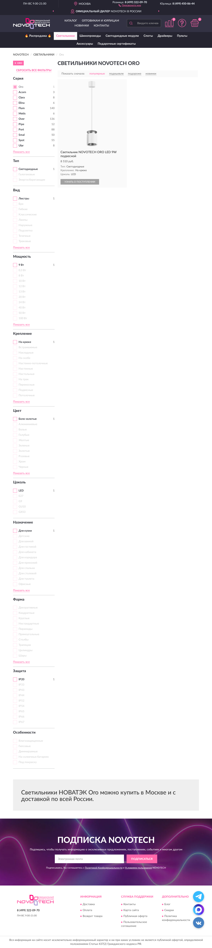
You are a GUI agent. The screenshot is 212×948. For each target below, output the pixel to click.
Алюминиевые (28, 424)
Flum (22, 108)
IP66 (21, 716)
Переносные (26, 384)
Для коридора (28, 557)
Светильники (65, 35)
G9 (20, 501)
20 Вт (22, 297)
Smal (22, 135)
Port (21, 129)
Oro (21, 87)
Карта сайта (131, 910)
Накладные (26, 352)
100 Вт (23, 318)
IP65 (21, 711)
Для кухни (25, 530)
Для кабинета (27, 552)
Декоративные (28, 607)
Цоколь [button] (19, 482)
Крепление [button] (22, 334)
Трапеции (25, 645)
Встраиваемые (28, 347)
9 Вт (21, 265)
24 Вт (22, 302)
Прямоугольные (29, 634)
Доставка (89, 904)
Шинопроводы (90, 35)
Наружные (25, 225)
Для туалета (26, 578)
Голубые (24, 435)
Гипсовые (25, 746)
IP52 (21, 700)
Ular (21, 145)
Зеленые (24, 445)
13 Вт (22, 291)
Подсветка (25, 230)
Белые (23, 429)
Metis (22, 113)
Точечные (24, 236)
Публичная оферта (135, 916)
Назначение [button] (23, 522)
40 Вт (22, 307)
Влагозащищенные (31, 741)
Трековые (25, 241)
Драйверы (165, 35)
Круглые (24, 618)
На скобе (24, 358)
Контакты (101, 25)
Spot (21, 140)
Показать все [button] (21, 152)
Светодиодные (28, 169)
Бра (21, 204)
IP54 (21, 706)
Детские (24, 536)
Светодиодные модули (122, 35)
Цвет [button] (17, 411)
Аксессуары (85, 43)
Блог (167, 904)
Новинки (82, 25)
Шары (22, 655)
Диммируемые (28, 751)
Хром (22, 461)
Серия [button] (18, 78)
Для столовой (27, 573)
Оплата (87, 910)
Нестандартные (29, 623)
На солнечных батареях (34, 757)
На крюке (25, 342)
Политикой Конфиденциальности (103, 868)
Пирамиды (25, 629)
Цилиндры (25, 650)
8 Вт (21, 275)
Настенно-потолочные (33, 363)
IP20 (21, 679)
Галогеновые (27, 174)
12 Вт (22, 286)
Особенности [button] (24, 732)
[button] (130, 5)
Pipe (21, 124)
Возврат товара (92, 916)
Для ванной (26, 541)
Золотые (24, 451)
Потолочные (27, 395)
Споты (148, 35)
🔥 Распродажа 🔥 (38, 35)
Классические (28, 214)
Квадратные (26, 613)
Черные (23, 467)
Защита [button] (19, 671)
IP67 (21, 722)
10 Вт (22, 281)
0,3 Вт (22, 270)
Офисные (25, 584)
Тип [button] (16, 161)
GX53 (22, 512)
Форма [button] (18, 599)
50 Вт (22, 313)
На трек (24, 379)
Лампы (23, 220)
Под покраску (28, 762)
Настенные (26, 368)
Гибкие (23, 209)
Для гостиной (27, 546)
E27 (21, 496)
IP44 (21, 695)
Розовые (24, 456)
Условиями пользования (138, 868)
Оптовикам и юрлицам (100, 20)
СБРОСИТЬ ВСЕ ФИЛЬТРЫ (33, 70)
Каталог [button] (70, 20)
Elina (22, 103)
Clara (22, 97)
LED (21, 490)
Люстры (24, 198)
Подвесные (26, 390)
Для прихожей (28, 562)
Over (22, 119)
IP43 (21, 690)
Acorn (22, 92)
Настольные (26, 374)
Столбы (23, 639)
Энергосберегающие (32, 179)
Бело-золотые (28, 419)
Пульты (182, 35)
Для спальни (27, 568)
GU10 (22, 506)
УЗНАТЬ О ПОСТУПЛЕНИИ (79, 182)
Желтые (24, 440)
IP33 (21, 684)
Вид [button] (16, 190)
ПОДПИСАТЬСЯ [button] (142, 859)
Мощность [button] (22, 256)
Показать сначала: (73, 73)
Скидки (169, 910)
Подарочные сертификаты (117, 43)
